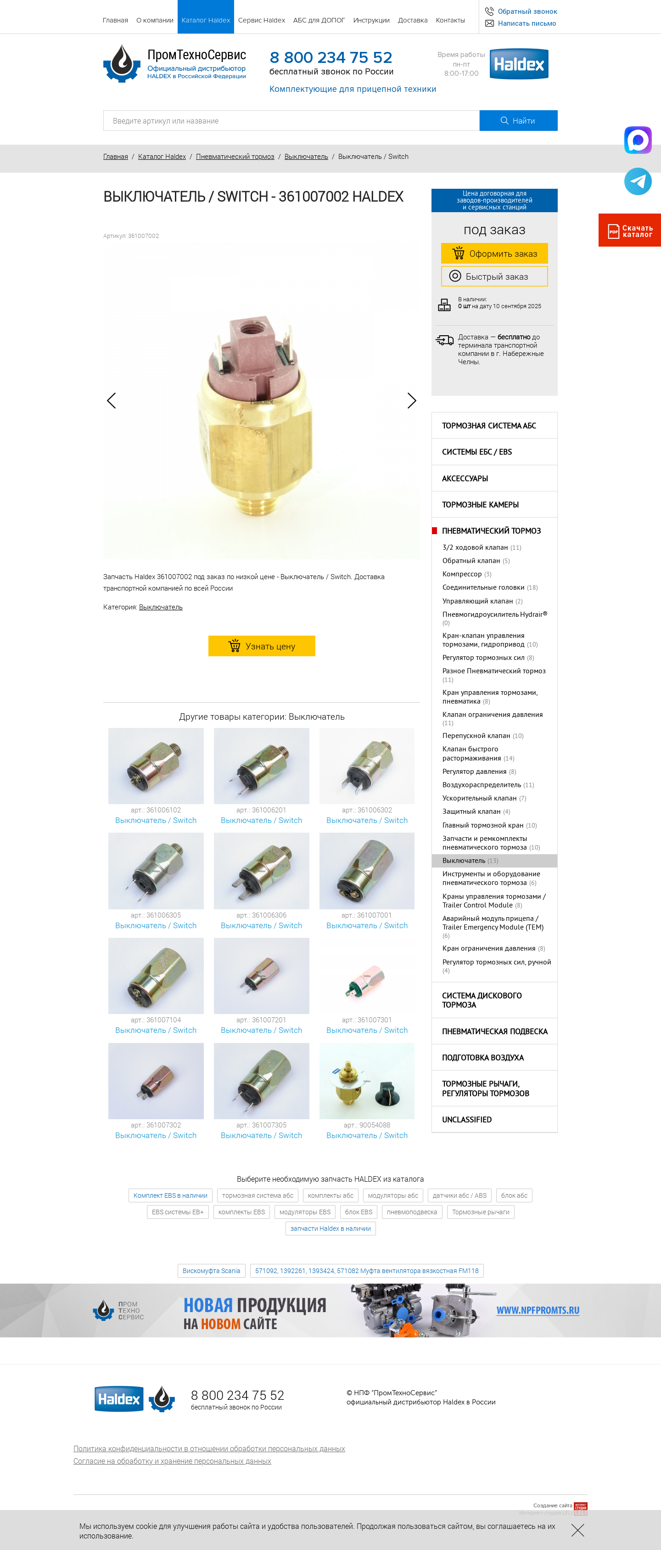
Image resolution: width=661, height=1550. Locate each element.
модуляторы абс (393, 1195)
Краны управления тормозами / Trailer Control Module (494, 901)
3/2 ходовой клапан (475, 547)
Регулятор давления (475, 772)
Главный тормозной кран (483, 825)
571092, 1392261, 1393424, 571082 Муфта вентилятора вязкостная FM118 (367, 1270)
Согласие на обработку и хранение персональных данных (172, 1460)
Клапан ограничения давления (493, 715)
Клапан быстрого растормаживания (472, 754)
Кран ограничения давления (489, 948)
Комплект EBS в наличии (170, 1195)
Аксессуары (465, 479)
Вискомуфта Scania (212, 1270)
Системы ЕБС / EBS (477, 452)
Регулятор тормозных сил (484, 658)
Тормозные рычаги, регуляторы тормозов (485, 1089)
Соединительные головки (484, 587)
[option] (261, 400)
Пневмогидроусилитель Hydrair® (495, 615)
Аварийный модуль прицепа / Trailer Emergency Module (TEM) (493, 923)
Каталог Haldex (162, 156)
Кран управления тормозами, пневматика (490, 697)
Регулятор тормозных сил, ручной (497, 962)
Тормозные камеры (480, 505)
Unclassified (467, 1120)
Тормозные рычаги (481, 1211)
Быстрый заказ (488, 276)
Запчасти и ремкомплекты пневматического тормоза (485, 843)
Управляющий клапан (478, 601)
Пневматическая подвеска (495, 1032)
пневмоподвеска (412, 1211)
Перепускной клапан (476, 736)
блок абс (514, 1195)
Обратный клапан (471, 561)
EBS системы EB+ (178, 1211)
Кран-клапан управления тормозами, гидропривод (484, 640)
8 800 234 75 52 (330, 58)
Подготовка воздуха (483, 1058)
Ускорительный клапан (480, 798)
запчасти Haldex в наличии (331, 1228)
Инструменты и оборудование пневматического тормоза (491, 879)
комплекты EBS (241, 1211)
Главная (115, 156)
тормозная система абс (257, 1195)
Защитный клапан (472, 812)
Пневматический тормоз (235, 156)
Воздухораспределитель (482, 785)
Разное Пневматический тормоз (494, 671)
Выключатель (306, 156)
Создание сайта (552, 1505)
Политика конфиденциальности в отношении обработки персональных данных (209, 1448)
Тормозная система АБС (489, 426)
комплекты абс (330, 1195)
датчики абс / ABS (460, 1195)
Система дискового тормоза (482, 1001)
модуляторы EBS (305, 1211)
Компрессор (462, 574)
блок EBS (358, 1211)
